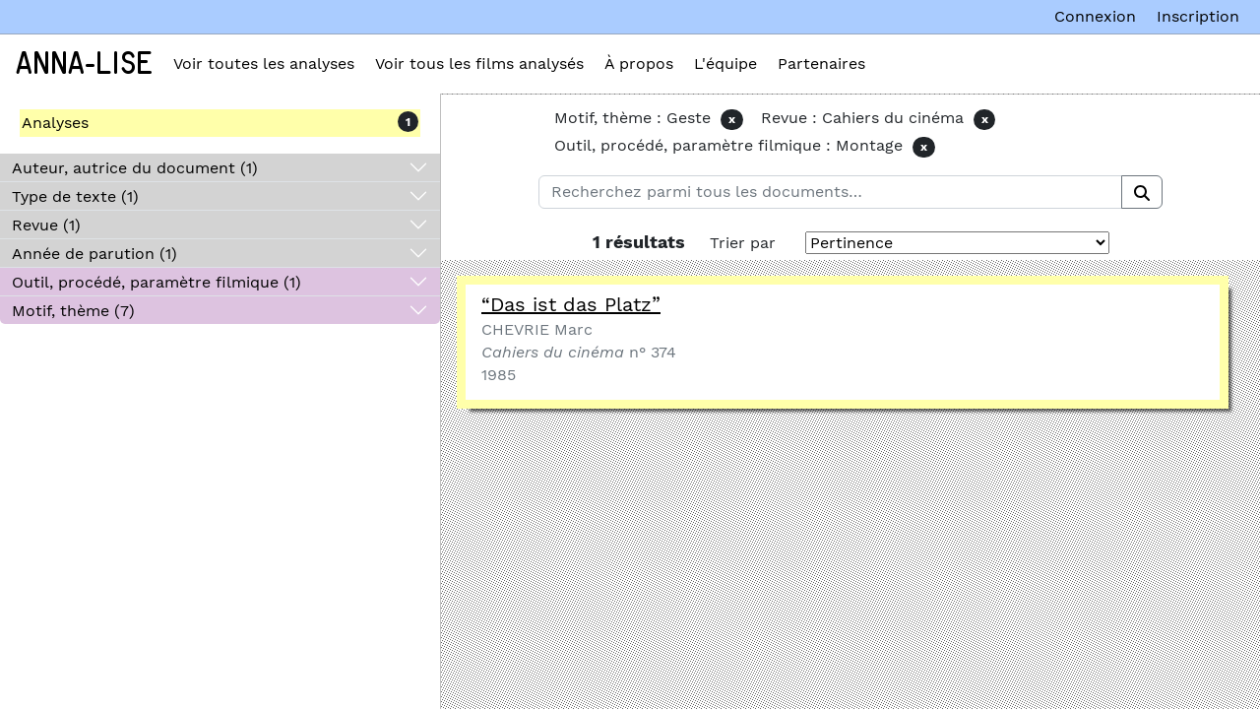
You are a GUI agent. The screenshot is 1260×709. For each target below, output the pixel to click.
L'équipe (725, 63)
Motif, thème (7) (73, 310)
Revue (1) (46, 225)
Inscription (1198, 16)
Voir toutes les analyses (263, 63)
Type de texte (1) (75, 196)
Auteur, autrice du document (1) (135, 168)
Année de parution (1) (94, 253)
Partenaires (821, 63)
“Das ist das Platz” (571, 304)
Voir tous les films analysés (479, 63)
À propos (638, 63)
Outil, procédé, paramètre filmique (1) (156, 282)
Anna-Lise (84, 64)
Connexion (1095, 16)
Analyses (55, 122)
